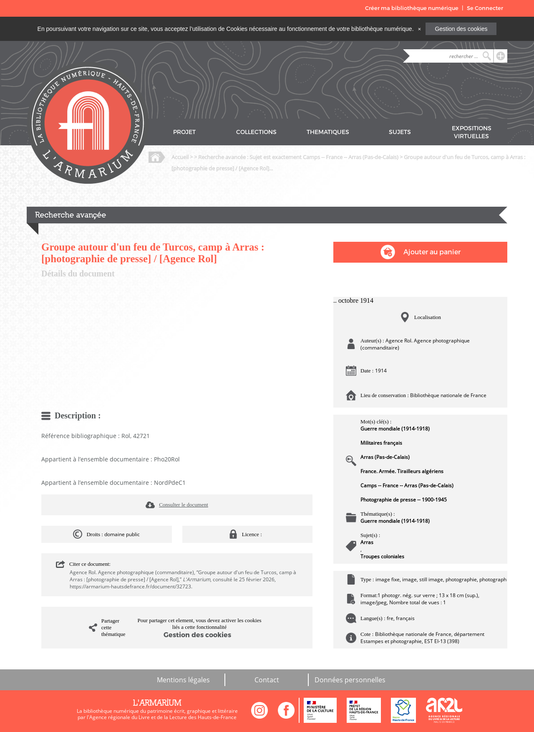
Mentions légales (183, 679)
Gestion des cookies (461, 28)
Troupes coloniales (382, 556)
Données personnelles (350, 679)
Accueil (180, 157)
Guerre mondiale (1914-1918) (395, 428)
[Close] (419, 29)
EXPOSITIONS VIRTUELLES (471, 132)
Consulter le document (183, 505)
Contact (266, 679)
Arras (366, 542)
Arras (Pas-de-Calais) (385, 457)
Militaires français (381, 442)
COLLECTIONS (256, 132)
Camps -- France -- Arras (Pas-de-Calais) (406, 485)
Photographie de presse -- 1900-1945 (403, 499)
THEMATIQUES (328, 132)
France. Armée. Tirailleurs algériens (401, 471)
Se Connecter (485, 8)
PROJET (184, 132)
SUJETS (400, 132)
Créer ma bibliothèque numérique (411, 8)
